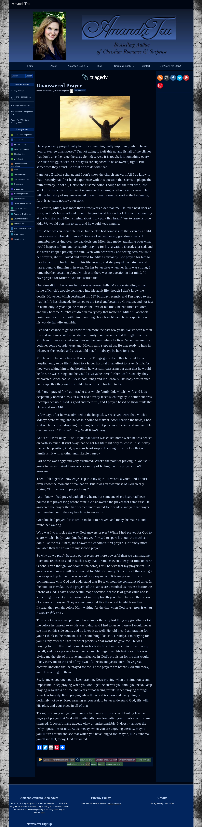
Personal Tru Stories (22, 214)
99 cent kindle (20, 144)
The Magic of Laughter (20, 105)
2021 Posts (18, 140)
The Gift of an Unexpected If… (22, 113)
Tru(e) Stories (19, 234)
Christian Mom (20, 154)
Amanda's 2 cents (21, 149)
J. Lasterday (19, 189)
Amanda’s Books (76, 66)
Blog (99, 66)
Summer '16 (19, 223)
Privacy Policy (114, 803)
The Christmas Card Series (20, 229)
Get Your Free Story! (170, 66)
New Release (19, 198)
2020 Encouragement (23, 135)
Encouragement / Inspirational (19, 165)
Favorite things (20, 174)
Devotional (18, 159)
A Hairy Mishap (17, 91)
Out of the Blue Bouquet (18, 209)
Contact (146, 66)
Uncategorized (20, 239)
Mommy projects (21, 194)
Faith (16, 169)
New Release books (22, 203)
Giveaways (18, 184)
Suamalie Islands (21, 219)
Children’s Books (123, 66)
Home (30, 66)
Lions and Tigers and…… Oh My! (21, 98)
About (54, 66)
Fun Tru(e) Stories (21, 179)
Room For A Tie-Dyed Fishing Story (20, 121)
